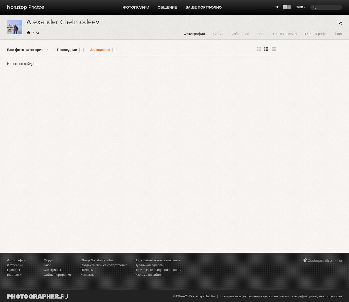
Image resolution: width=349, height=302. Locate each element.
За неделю (100, 50)
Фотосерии (15, 265)
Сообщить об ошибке (325, 261)
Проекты (13, 270)
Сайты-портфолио (57, 275)
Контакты (87, 275)
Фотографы (52, 270)
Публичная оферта (149, 265)
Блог (261, 34)
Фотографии (136, 7)
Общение (167, 7)
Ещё (338, 34)
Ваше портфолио (204, 7)
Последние (67, 50)
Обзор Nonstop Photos (97, 260)
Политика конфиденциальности (158, 270)
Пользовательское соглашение (157, 260)
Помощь (87, 270)
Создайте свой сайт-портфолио (104, 265)
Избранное (240, 34)
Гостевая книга (285, 34)
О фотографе (316, 34)
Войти (300, 7)
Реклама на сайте (148, 275)
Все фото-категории (25, 50)
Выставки (14, 275)
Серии (218, 34)
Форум (49, 260)
